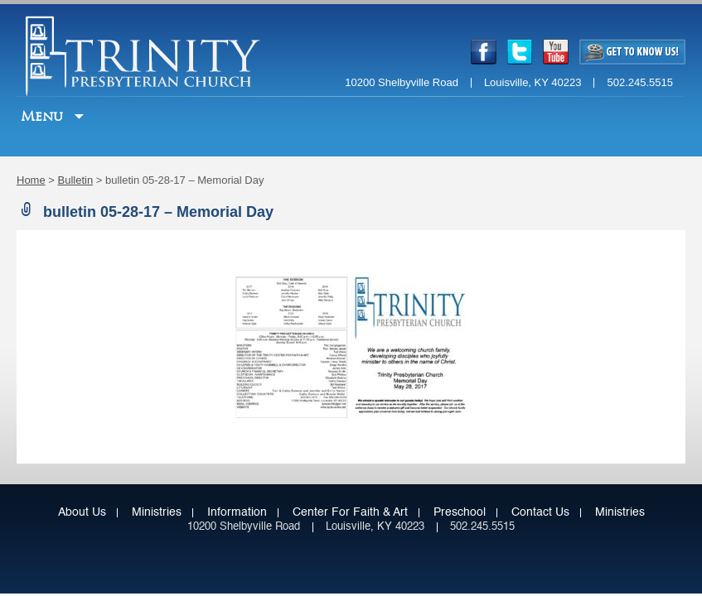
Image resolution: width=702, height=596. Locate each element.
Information (237, 512)
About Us (82, 512)
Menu (44, 116)
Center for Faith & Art (350, 512)
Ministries (157, 512)
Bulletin (76, 180)
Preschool (459, 512)
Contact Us (540, 512)
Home (31, 180)
